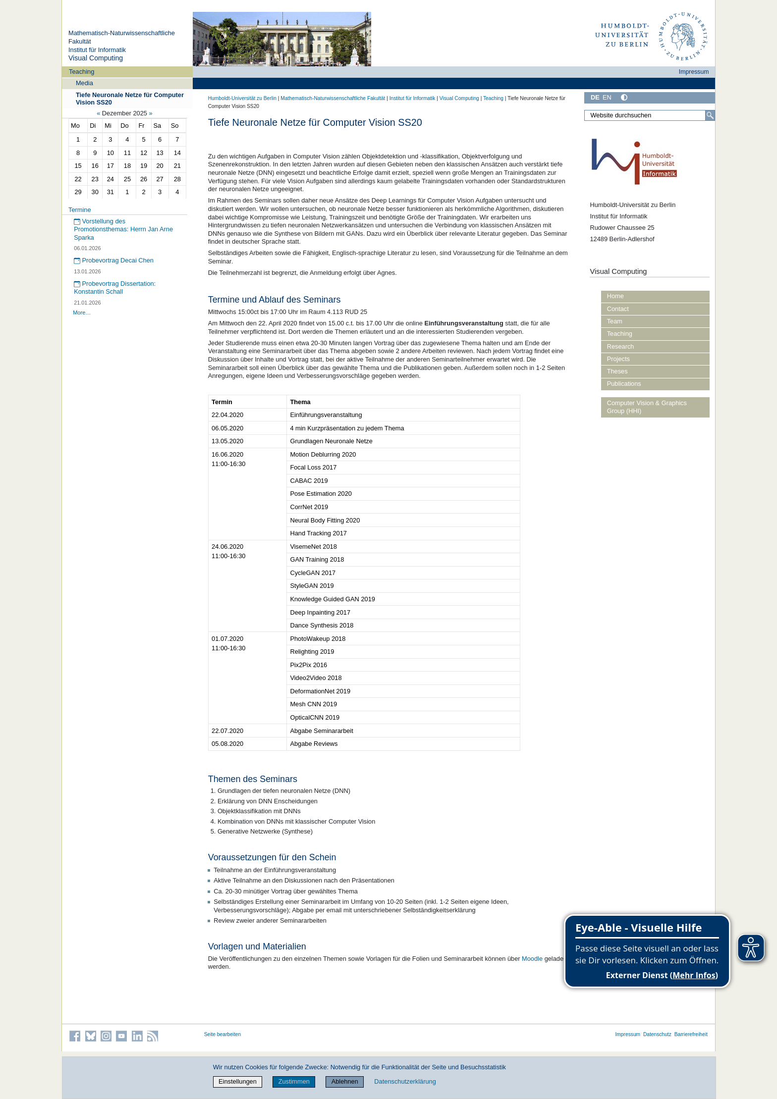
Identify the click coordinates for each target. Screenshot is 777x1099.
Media (84, 83)
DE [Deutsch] (595, 97)
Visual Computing (95, 58)
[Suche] (710, 115)
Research (620, 346)
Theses (617, 371)
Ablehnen (345, 1081)
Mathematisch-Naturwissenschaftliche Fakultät (332, 98)
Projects (618, 359)
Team (614, 321)
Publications (624, 383)
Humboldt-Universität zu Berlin (242, 98)
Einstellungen (238, 1081)
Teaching (81, 71)
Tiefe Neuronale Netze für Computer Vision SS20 (130, 98)
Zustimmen (294, 1081)
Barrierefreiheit (691, 1034)
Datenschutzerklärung (405, 1081)
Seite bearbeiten (222, 1034)
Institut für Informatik (97, 49)
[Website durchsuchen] (649, 115)
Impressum (694, 71)
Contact (618, 309)
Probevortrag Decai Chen (114, 260)
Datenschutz (657, 1034)
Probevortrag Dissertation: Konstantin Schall (115, 288)
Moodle (532, 958)
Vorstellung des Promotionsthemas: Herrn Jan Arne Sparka (123, 229)
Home (615, 296)
